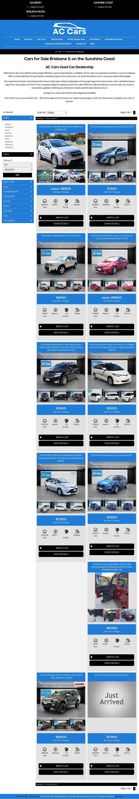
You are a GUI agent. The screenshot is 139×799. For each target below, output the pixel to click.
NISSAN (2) (10, 142)
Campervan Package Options (58, 44)
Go (17, 175)
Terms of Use (34, 796)
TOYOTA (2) (10, 148)
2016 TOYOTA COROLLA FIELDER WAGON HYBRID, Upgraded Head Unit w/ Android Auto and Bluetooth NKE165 (61, 458)
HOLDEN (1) (10, 127)
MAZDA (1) (9, 136)
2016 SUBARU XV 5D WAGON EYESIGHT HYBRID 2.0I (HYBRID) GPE (61, 128)
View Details (60, 223)
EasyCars (119, 796)
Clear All (8, 112)
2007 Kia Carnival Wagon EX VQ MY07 (112, 675)
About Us (28, 39)
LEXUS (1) (9, 133)
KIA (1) (8, 130)
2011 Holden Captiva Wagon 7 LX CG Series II (61, 236)
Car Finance (94, 39)
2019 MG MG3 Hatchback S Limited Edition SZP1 (111, 455)
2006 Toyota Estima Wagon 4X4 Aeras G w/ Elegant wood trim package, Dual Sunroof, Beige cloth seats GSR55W (112, 347)
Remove (8, 160)
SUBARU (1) (10, 145)
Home (17, 39)
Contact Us (81, 44)
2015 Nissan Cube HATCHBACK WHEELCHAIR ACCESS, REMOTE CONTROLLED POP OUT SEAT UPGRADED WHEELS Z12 (112, 567)
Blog (92, 44)
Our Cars (42, 39)
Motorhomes (57, 39)
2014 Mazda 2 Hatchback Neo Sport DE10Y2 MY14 (112, 127)
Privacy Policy (22, 796)
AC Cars (58, 52)
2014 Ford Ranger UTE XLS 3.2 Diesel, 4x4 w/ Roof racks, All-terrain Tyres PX (61, 676)
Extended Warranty (114, 39)
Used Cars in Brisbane (75, 52)
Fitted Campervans (76, 39)
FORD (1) (9, 124)
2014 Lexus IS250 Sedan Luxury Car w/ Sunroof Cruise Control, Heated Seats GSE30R (112, 237)
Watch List (62, 217)
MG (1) (8, 139)
